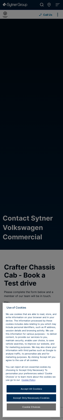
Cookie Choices (31, 407)
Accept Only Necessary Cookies (31, 398)
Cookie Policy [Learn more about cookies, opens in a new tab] (28, 380)
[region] (31, 360)
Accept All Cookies (31, 388)
